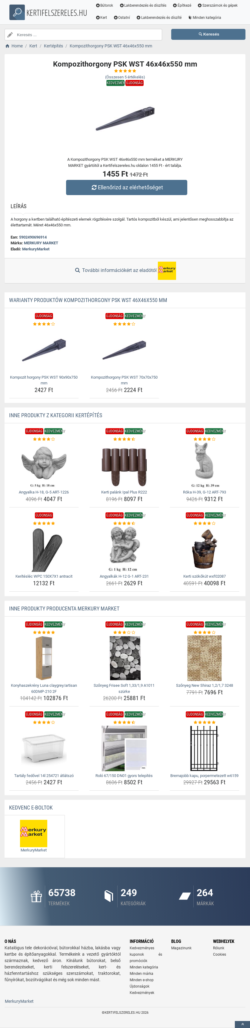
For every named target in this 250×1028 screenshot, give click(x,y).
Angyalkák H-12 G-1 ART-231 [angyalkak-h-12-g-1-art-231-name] (124, 576)
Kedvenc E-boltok (31, 807)
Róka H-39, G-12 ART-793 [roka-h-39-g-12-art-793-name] (204, 492)
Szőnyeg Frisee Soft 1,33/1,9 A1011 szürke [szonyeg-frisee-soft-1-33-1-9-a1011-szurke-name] (124, 688)
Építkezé (182, 5)
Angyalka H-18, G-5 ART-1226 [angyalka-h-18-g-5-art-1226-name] (44, 492)
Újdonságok (139, 986)
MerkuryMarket (35, 249)
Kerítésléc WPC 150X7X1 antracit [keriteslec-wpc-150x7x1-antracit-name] (43, 576)
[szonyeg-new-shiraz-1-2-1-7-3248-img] (204, 658)
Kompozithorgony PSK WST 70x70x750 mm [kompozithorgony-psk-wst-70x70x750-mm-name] (124, 380)
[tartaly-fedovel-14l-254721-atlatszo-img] (43, 748)
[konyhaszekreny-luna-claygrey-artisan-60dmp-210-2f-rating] (43, 633)
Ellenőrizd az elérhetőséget (126, 187)
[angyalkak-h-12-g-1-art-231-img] (124, 549)
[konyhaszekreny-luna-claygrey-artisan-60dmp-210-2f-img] (43, 658)
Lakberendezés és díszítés (143, 5)
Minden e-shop (142, 980)
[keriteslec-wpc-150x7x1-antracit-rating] (43, 524)
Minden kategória (112, 30)
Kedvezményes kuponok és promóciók (146, 954)
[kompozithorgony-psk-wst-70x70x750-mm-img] (124, 350)
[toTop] (242, 1024)
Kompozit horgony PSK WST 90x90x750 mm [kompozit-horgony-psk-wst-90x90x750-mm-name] (44, 380)
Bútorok (104, 5)
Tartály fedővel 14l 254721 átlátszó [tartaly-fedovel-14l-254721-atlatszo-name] (44, 775)
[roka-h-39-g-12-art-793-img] (204, 465)
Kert (148, 17)
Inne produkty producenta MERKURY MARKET (64, 608)
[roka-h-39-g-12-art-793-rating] (204, 439)
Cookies (219, 954)
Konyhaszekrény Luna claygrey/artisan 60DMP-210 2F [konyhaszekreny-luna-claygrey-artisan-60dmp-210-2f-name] (44, 688)
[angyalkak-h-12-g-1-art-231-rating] (124, 524)
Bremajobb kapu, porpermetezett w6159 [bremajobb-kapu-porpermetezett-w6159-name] (204, 775)
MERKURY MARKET (41, 243)
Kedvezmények (142, 993)
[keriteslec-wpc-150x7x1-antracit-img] (43, 549)
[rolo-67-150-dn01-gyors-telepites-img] (124, 748)
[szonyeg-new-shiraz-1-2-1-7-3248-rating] (204, 633)
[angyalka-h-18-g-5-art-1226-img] (43, 465)
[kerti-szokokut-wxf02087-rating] (204, 524)
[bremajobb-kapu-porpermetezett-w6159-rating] (204, 723)
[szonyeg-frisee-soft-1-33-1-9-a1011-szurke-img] (124, 658)
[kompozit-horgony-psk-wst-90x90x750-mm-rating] (43, 324)
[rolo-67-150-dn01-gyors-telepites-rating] (124, 723)
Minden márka (141, 973)
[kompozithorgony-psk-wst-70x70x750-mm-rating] (124, 324)
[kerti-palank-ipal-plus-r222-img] (124, 465)
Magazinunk (181, 948)
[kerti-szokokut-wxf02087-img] (204, 549)
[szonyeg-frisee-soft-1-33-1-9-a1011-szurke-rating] (124, 633)
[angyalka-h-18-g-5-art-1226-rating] (43, 439)
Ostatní (168, 17)
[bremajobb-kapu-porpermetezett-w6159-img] (204, 748)
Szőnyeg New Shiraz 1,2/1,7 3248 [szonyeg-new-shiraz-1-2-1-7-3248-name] (204, 685)
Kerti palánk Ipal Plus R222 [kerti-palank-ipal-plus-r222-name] (124, 492)
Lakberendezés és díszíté (205, 17)
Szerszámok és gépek (115, 17)
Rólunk (218, 948)
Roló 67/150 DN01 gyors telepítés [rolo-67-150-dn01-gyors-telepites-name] (124, 775)
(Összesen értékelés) (125, 77)
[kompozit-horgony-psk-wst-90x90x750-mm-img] (43, 350)
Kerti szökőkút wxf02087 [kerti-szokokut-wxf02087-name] (204, 576)
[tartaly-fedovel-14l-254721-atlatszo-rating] (43, 723)
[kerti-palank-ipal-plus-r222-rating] (124, 439)
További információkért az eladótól (125, 271)
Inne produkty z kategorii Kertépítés (55, 415)
